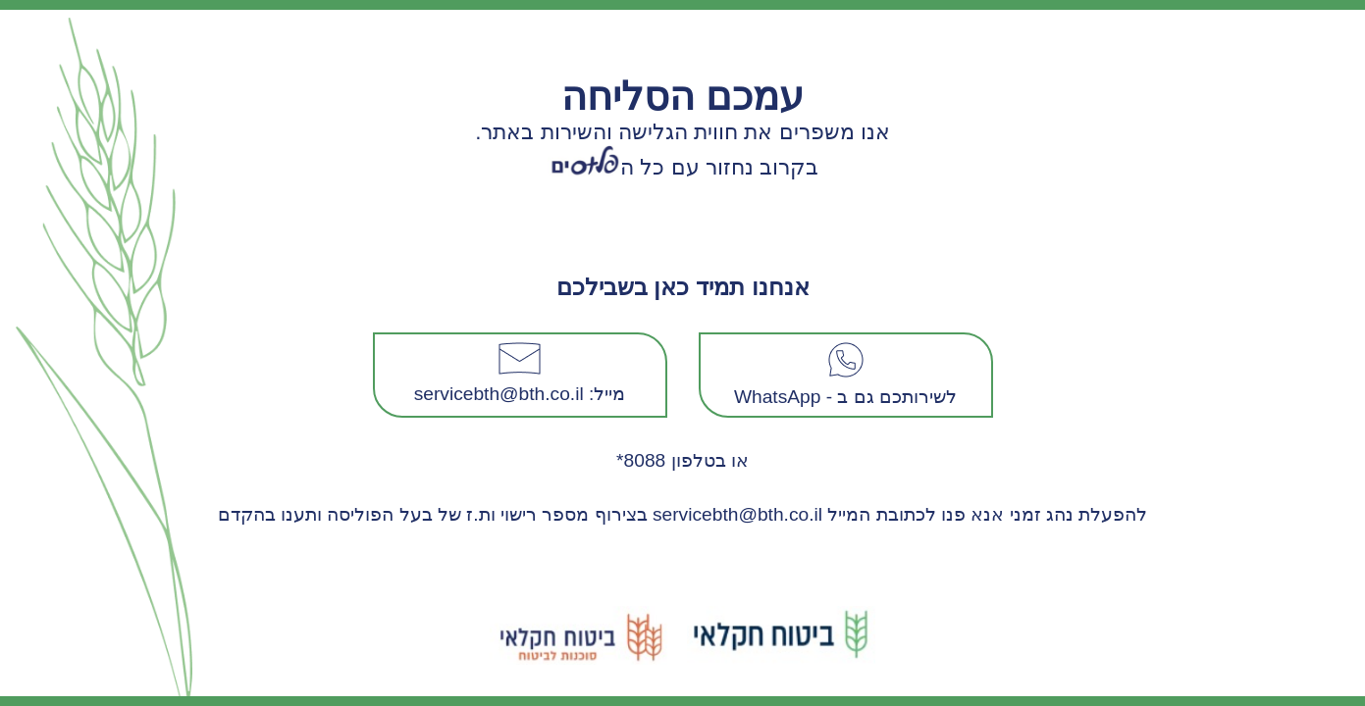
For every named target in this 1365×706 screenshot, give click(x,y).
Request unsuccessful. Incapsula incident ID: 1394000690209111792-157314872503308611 (682, 353)
